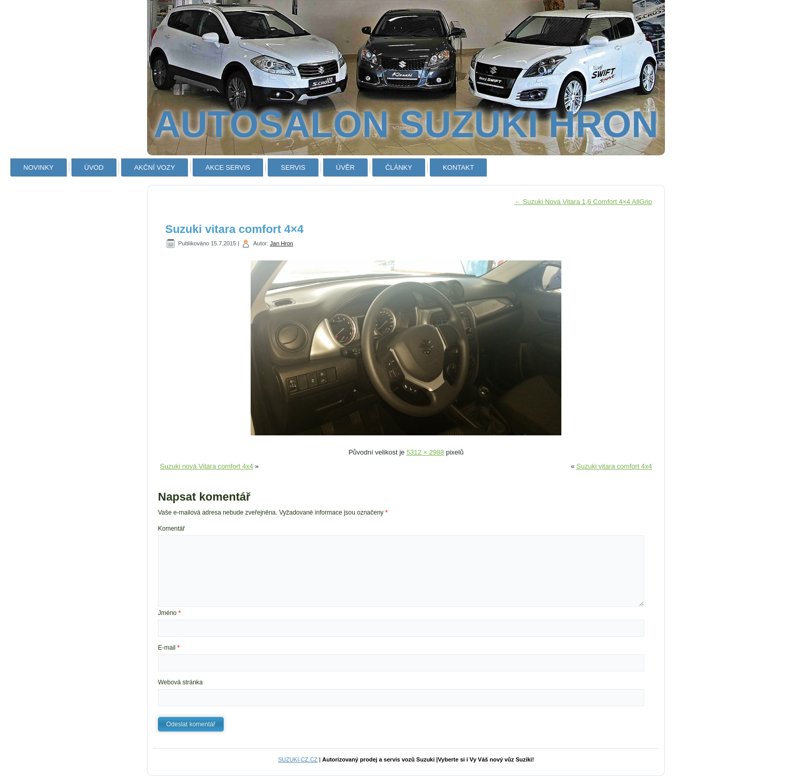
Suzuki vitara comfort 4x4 (614, 466)
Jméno (169, 613)
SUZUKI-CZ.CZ (297, 759)
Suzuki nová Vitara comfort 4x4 (206, 466)
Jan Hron (281, 243)
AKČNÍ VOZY (154, 167)
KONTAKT (458, 167)
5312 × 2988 (425, 452)
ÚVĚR (345, 167)
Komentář (171, 528)
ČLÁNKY (398, 167)
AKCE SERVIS (228, 167)
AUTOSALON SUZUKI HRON (406, 124)
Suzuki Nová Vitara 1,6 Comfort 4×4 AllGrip (583, 202)
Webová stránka (180, 682)
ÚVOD (94, 167)
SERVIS (293, 167)
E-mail (169, 647)
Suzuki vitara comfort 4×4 (234, 229)
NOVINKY (38, 167)
